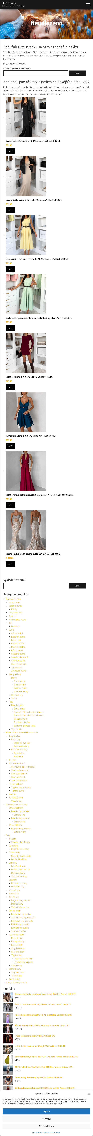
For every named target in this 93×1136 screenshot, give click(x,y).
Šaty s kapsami (17, 972)
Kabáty (14, 609)
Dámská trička (17, 705)
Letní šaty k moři (18, 866)
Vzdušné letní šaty (19, 876)
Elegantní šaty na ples (20, 900)
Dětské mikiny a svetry (21, 828)
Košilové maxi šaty (19, 883)
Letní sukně (16, 640)
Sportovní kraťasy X (19, 770)
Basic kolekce (14, 736)
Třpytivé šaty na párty (23, 962)
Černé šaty (13, 845)
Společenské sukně (19, 657)
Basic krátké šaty (21, 746)
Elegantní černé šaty (20, 849)
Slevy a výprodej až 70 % (16, 982)
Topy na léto (16, 729)
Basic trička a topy (19, 749)
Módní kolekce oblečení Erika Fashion (22, 732)
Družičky (12, 760)
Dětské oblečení (15, 825)
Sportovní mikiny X (19, 773)
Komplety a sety (15, 612)
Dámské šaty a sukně (20, 818)
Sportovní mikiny (21, 691)
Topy (11, 702)
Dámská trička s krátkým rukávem (28, 715)
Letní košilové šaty (19, 859)
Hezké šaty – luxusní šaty (51, 1132)
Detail (10, 151)
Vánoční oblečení (16, 797)
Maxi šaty (13, 880)
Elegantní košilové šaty (21, 856)
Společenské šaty (16, 934)
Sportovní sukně (18, 660)
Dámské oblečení (13, 599)
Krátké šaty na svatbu (20, 924)
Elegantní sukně (18, 637)
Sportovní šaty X (18, 777)
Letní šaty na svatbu (20, 928)
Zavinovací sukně (18, 671)
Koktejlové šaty (17, 941)
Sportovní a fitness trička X (23, 767)
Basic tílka (18, 756)
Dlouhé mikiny (20, 684)
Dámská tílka (19, 814)
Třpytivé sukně (17, 791)
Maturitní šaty (17, 904)
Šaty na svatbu (15, 910)
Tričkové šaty (17, 975)
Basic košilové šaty (22, 743)
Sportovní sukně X (19, 780)
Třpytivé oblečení (16, 784)
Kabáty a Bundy (15, 606)
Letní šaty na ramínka (20, 869)
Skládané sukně (18, 654)
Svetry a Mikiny (15, 674)
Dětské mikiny (20, 832)
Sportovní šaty (15, 969)
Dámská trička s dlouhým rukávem (28, 712)
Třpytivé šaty (16, 955)
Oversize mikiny (20, 688)
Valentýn (12, 794)
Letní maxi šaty (17, 886)
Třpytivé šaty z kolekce (21, 787)
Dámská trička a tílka (20, 811)
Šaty (10, 623)
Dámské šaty (19, 821)
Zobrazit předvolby (46, 1126)
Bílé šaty (12, 839)
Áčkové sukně (17, 633)
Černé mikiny (19, 681)
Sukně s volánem (18, 664)
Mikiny (14, 678)
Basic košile (19, 753)
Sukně (11, 630)
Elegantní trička (20, 719)
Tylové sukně (16, 667)
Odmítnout (46, 1119)
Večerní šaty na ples (20, 907)
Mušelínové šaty (18, 873)
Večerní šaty (16, 965)
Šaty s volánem (17, 952)
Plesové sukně (17, 643)
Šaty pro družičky (18, 931)
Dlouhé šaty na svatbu (20, 914)
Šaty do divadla (17, 948)
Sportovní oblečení (16, 763)
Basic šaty (15, 739)
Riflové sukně (17, 650)
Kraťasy (12, 616)
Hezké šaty (9, 3)
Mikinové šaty (14, 890)
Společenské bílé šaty (20, 842)
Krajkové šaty (17, 945)
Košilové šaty (14, 852)
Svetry (14, 698)
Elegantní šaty (17, 938)
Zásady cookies (37, 1132)
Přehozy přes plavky (17, 619)
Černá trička (19, 708)
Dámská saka (14, 602)
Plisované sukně (18, 647)
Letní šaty (15, 626)
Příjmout (46, 1111)
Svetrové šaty (17, 695)
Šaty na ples (14, 897)
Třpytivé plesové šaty (23, 958)
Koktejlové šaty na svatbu (22, 921)
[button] (89, 1093)
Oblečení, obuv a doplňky (16, 804)
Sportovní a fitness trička (24, 726)
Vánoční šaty (16, 801)
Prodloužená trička (22, 722)
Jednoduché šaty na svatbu (23, 917)
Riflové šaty (14, 893)
